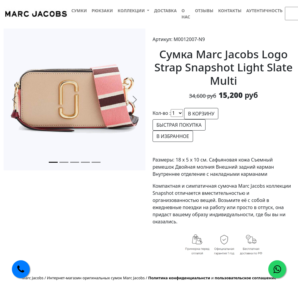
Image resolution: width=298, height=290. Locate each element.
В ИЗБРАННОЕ (172, 136)
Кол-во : (162, 113)
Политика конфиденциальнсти (179, 277)
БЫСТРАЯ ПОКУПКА (179, 125)
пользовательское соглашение (245, 277)
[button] (133, 10)
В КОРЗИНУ (201, 113)
